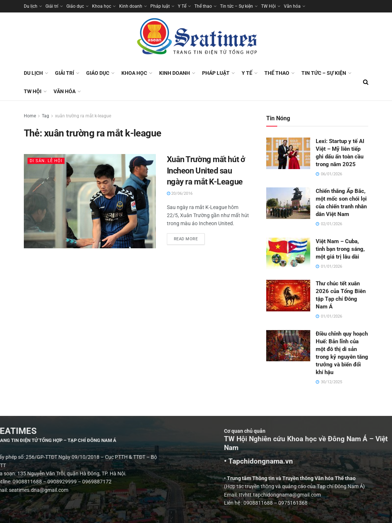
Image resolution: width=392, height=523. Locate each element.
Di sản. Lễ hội (46, 160)
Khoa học (101, 6)
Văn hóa (292, 6)
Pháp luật (160, 6)
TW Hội (268, 6)
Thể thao (203, 6)
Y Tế (182, 6)
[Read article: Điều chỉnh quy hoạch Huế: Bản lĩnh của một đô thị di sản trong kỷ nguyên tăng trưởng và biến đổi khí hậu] (288, 346)
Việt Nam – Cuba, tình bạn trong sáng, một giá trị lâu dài (340, 249)
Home (30, 115)
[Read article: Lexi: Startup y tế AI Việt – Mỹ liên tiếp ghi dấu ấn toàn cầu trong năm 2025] (288, 153)
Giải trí (51, 6)
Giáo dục (75, 6)
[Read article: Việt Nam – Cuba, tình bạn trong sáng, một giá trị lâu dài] (288, 253)
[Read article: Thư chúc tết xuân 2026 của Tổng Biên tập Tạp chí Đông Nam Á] (288, 295)
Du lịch (30, 6)
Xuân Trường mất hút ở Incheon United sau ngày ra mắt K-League (206, 171)
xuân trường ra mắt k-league (83, 115)
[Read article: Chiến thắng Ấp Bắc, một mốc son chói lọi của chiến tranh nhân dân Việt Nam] (288, 203)
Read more (189, 237)
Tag (45, 115)
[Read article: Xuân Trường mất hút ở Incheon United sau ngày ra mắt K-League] (90, 201)
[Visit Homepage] (196, 38)
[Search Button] (366, 82)
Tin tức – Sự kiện (236, 6)
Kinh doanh (130, 6)
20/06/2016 (180, 193)
